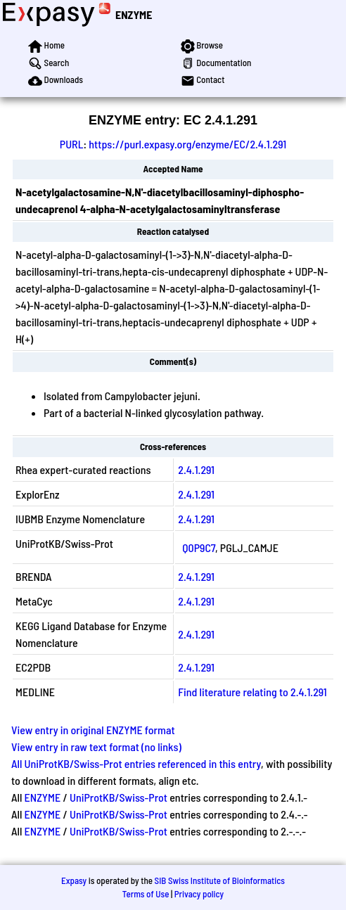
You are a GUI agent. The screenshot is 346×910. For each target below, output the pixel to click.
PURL (72, 143)
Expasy (73, 880)
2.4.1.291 (196, 469)
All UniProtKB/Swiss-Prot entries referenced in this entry (136, 763)
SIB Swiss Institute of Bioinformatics (220, 880)
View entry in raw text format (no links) (96, 746)
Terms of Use (145, 893)
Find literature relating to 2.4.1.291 (252, 691)
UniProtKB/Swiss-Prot (118, 797)
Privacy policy (199, 893)
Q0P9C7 (198, 547)
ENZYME (133, 14)
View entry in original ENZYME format (93, 729)
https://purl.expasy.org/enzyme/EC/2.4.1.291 (187, 143)
